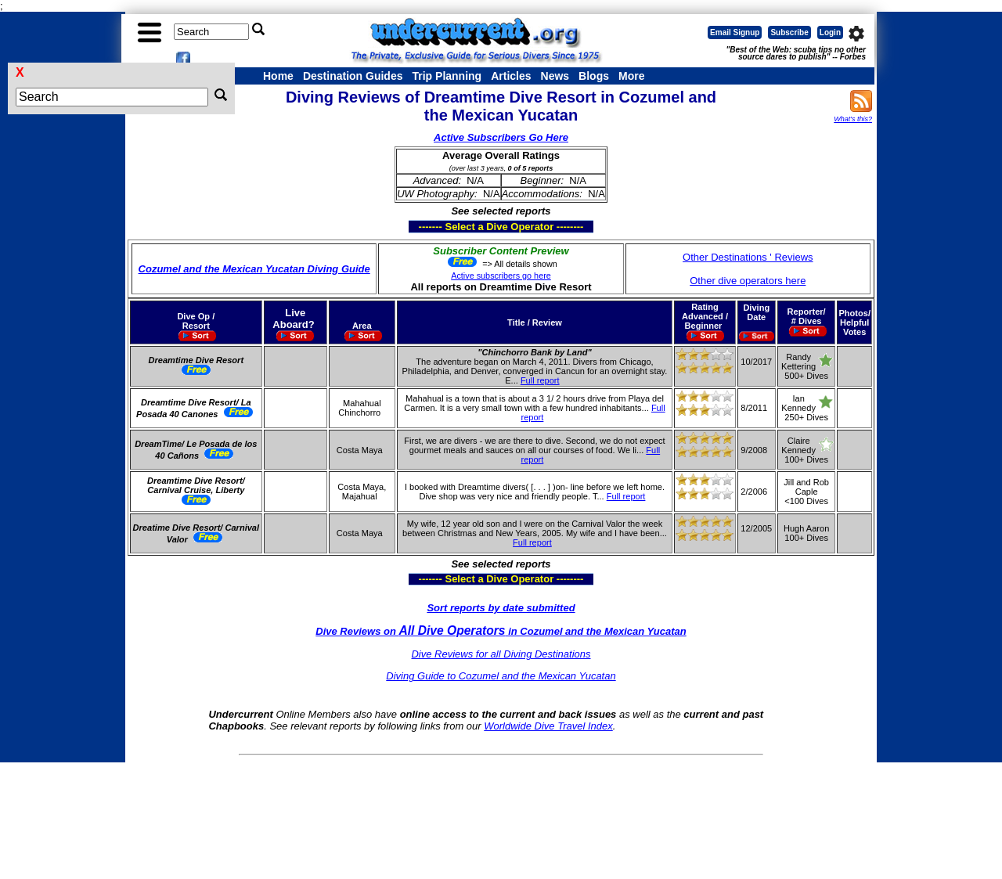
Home (278, 76)
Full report (540, 380)
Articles (511, 76)
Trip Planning (446, 76)
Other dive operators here (748, 280)
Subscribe (789, 32)
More (631, 76)
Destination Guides (353, 76)
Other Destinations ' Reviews (748, 257)
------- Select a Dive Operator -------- (425, 226)
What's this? (853, 119)
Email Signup (734, 32)
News (555, 76)
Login (830, 32)
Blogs (593, 76)
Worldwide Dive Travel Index (548, 726)
